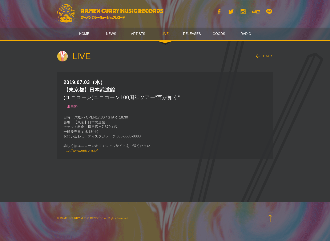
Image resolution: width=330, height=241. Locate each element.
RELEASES (192, 34)
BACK (268, 56)
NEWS (111, 34)
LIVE (165, 34)
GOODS (219, 34)
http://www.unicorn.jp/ (81, 150)
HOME (84, 34)
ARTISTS (138, 34)
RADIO (246, 34)
